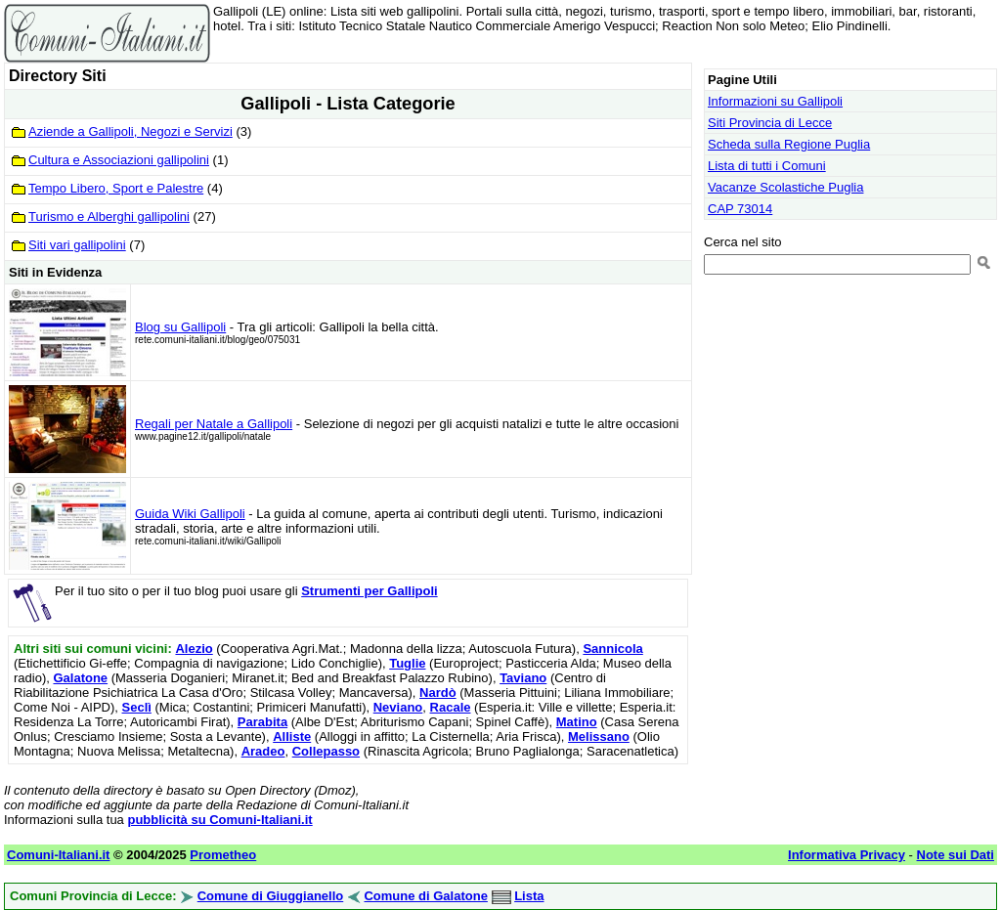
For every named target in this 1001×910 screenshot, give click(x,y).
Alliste (292, 736)
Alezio (193, 648)
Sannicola (612, 648)
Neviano (398, 707)
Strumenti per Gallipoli (369, 591)
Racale (450, 707)
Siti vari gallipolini (77, 245)
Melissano (599, 736)
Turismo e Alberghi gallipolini (109, 216)
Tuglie (407, 663)
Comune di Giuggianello (270, 895)
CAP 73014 (740, 208)
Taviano (523, 678)
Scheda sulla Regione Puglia (789, 144)
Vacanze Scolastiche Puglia (785, 187)
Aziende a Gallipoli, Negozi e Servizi (130, 131)
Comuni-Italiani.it (58, 854)
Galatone (80, 678)
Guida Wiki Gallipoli (190, 513)
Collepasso (326, 751)
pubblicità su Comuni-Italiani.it (219, 819)
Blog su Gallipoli (180, 327)
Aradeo (263, 751)
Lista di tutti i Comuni (767, 165)
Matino (576, 722)
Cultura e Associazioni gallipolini (118, 159)
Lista (529, 895)
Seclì (137, 707)
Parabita (262, 722)
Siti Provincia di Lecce (770, 122)
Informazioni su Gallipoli (775, 101)
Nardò (438, 692)
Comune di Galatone (425, 895)
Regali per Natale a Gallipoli (213, 423)
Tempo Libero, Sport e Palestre (115, 188)
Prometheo (223, 854)
